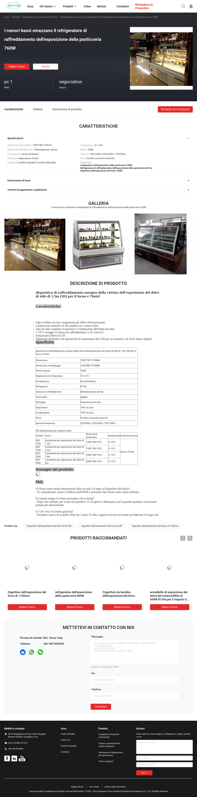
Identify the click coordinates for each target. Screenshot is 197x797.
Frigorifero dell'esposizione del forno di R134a (49, 526)
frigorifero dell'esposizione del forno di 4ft (101, 526)
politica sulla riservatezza (115, 787)
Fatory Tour (65, 740)
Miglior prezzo (17, 66)
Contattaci (101, 706)
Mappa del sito (77, 787)
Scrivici (46, 66)
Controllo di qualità (69, 746)
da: (93, 673)
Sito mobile (94, 787)
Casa (6, 17)
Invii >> (144, 773)
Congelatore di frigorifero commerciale (108, 735)
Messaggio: (97, 636)
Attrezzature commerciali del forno (40, 17)
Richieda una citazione (175, 109)
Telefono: (96, 689)
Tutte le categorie (105, 761)
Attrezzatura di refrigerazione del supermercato (110, 753)
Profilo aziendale (68, 734)
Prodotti (16, 17)
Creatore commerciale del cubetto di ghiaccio (109, 744)
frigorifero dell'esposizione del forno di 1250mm (155, 526)
